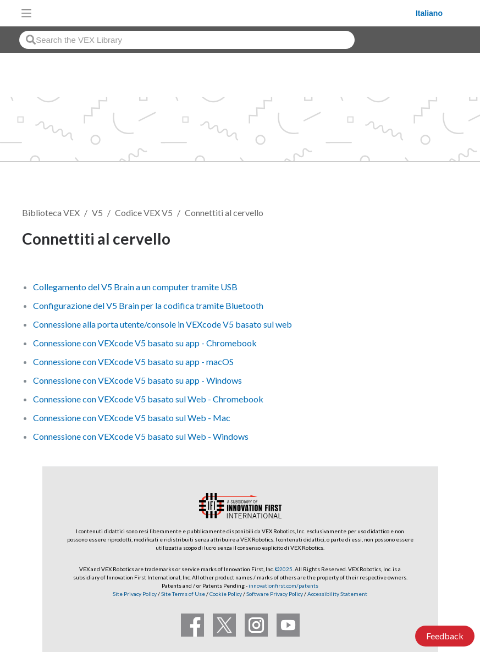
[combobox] (187, 40)
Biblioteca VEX (51, 212)
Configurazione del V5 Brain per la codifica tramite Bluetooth (148, 305)
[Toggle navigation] (26, 13)
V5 (97, 212)
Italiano (429, 13)
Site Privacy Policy (135, 593)
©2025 (284, 569)
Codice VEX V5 (144, 212)
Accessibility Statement (337, 593)
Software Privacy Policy (274, 593)
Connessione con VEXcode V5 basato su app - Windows (137, 380)
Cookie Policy (225, 593)
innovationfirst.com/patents (283, 585)
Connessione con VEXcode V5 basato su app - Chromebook (145, 343)
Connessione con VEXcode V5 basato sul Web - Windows (141, 436)
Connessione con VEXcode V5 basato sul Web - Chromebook (148, 399)
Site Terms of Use (182, 593)
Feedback (445, 636)
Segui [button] (433, 240)
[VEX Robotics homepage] (226, 13)
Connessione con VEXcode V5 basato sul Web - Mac (131, 417)
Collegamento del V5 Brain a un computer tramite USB (135, 286)
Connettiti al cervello (224, 212)
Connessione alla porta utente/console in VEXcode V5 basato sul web (162, 324)
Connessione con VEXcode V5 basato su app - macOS (133, 361)
